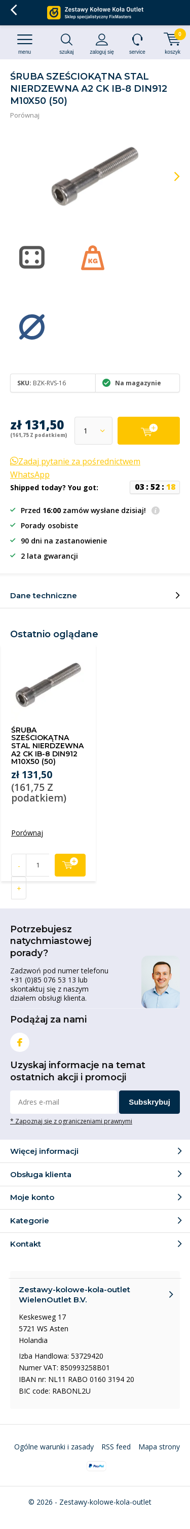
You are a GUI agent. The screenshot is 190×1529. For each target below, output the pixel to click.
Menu (25, 44)
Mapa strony (159, 1446)
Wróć (13, 10)
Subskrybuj (149, 1102)
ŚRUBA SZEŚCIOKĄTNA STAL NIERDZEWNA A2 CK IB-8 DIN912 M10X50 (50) (47, 746)
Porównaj (25, 115)
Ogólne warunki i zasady (54, 1446)
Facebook (19, 1040)
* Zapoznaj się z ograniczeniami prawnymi (71, 1121)
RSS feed (116, 1446)
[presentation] (170, 176)
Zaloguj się (102, 44)
